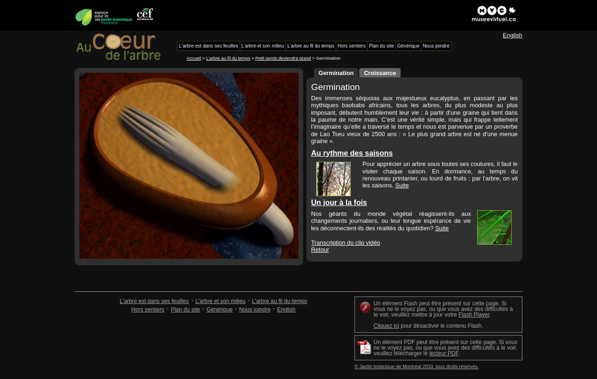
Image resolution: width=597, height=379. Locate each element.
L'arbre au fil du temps (228, 58)
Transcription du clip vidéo (345, 242)
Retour (320, 249)
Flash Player (473, 314)
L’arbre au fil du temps (279, 301)
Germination (336, 72)
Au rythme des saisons (352, 153)
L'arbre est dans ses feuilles (154, 301)
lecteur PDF (443, 353)
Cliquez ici (386, 326)
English (512, 35)
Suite (402, 185)
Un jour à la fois (339, 203)
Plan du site (185, 309)
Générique (220, 309)
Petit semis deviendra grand (283, 58)
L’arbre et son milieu (220, 301)
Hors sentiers (148, 309)
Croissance (380, 72)
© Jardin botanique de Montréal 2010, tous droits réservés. (416, 366)
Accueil (194, 58)
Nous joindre (255, 309)
